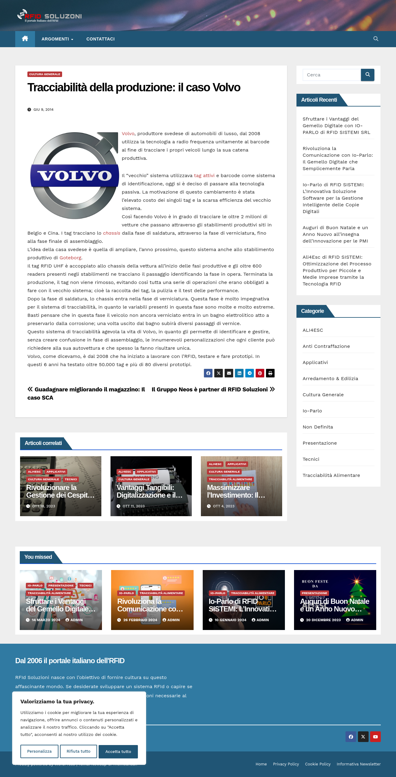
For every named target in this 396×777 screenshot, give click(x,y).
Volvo (128, 133)
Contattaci (100, 39)
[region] (79, 729)
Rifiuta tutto (78, 751)
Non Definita (318, 427)
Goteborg (70, 258)
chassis (111, 233)
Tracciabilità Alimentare (230, 479)
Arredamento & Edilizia (330, 378)
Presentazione (320, 443)
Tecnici (71, 479)
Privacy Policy (286, 764)
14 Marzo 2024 (46, 620)
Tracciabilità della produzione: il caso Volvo (133, 87)
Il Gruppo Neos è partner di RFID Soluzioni (213, 389)
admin (73, 620)
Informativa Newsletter (359, 764)
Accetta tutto (118, 751)
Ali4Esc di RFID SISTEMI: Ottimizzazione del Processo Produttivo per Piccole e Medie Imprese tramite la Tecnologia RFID (337, 270)
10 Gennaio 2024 (231, 620)
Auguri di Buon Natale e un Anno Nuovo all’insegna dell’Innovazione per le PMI (335, 234)
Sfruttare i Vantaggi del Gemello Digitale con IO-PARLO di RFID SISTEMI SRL (336, 125)
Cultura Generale (44, 74)
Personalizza (39, 751)
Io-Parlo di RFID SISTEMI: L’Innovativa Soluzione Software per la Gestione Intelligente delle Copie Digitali (333, 198)
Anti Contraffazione (326, 346)
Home (261, 764)
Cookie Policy (318, 764)
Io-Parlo (312, 411)
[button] (375, 39)
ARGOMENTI (56, 39)
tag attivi (204, 175)
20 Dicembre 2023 (324, 620)
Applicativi (56, 471)
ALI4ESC (34, 471)
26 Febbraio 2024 (140, 620)
